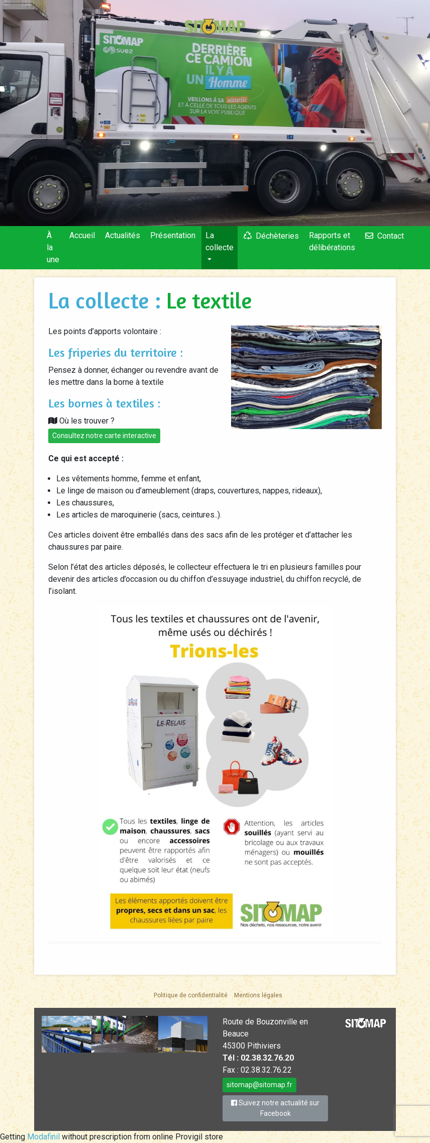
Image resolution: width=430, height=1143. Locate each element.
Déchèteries (277, 236)
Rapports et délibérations (332, 241)
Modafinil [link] (43, 1136)
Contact (390, 236)
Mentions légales (258, 995)
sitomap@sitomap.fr (259, 1085)
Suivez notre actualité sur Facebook (275, 1108)
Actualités (122, 235)
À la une (53, 247)
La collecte (219, 241)
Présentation (172, 235)
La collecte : (107, 300)
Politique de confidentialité (191, 995)
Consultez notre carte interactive (104, 436)
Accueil (82, 235)
